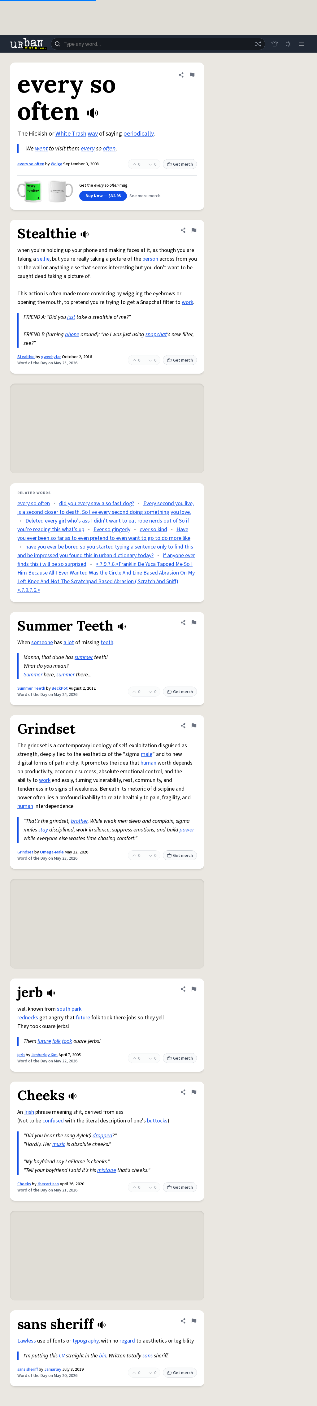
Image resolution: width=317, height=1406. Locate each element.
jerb (21, 1055)
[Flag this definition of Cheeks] (194, 1092)
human (148, 763)
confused (53, 1121)
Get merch (180, 164)
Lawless (26, 1341)
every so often (30, 164)
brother (79, 821)
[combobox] (158, 44)
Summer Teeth (31, 688)
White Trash (70, 133)
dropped (102, 1135)
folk (56, 1041)
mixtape (106, 1170)
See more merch (144, 196)
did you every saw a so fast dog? (96, 503)
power (187, 830)
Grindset (25, 852)
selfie (43, 259)
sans (147, 1356)
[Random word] (257, 44)
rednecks (27, 1018)
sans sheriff (27, 1369)
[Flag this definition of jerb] (194, 989)
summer (84, 657)
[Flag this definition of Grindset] (194, 726)
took (67, 1041)
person (150, 259)
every (88, 148)
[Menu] (301, 44)
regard (127, 1341)
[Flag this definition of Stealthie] (194, 230)
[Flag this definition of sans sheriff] (194, 1321)
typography (85, 1341)
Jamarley (52, 1369)
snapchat (156, 334)
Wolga (56, 164)
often (109, 148)
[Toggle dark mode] (287, 44)
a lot (68, 642)
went (41, 148)
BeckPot (60, 688)
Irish (29, 1112)
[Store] (274, 44)
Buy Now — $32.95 (103, 196)
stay (43, 830)
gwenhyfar (51, 357)
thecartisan (48, 1184)
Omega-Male (52, 852)
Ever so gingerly (111, 529)
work (187, 302)
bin (102, 1356)
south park (69, 1009)
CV (62, 1356)
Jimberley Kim (44, 1055)
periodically (138, 133)
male (146, 754)
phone (72, 334)
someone (42, 642)
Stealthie (26, 357)
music (58, 1144)
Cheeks (24, 1184)
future (83, 1018)
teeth (107, 642)
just (71, 317)
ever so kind (153, 529)
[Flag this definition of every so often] (192, 75)
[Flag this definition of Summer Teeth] (194, 622)
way (93, 133)
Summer (33, 675)
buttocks (157, 1121)
